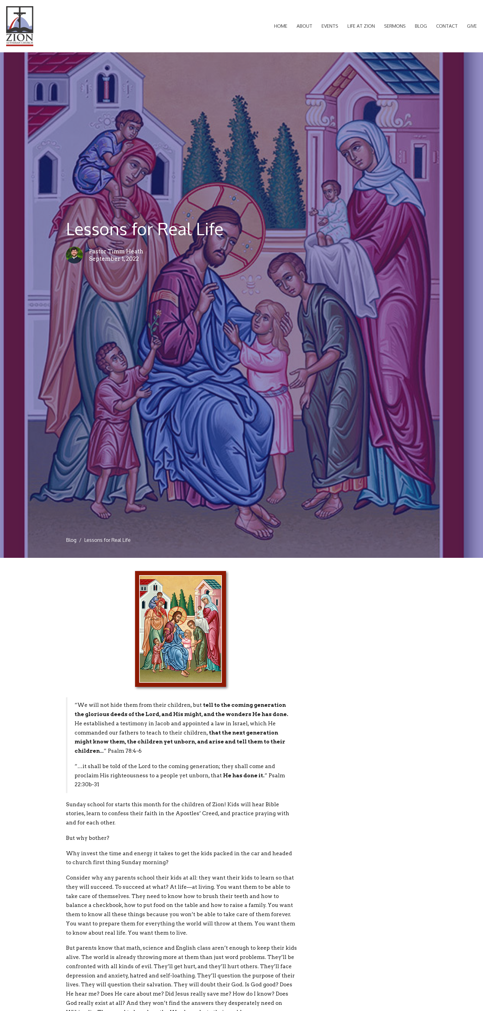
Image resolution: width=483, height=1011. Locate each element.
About (304, 26)
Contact (447, 26)
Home (280, 26)
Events (330, 26)
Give (472, 26)
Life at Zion (361, 26)
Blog (421, 26)
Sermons (395, 26)
